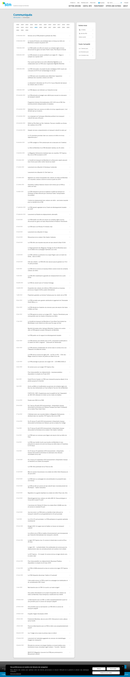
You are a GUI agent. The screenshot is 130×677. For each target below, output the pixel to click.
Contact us (72, 2)
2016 (63, 24)
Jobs (78, 2)
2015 (68, 24)
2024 (27, 24)
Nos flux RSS (83, 33)
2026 (17, 24)
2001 (22, 30)
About (125, 6)
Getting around (75, 6)
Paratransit (99, 6)
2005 (59, 27)
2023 (31, 24)
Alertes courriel (82, 37)
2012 (27, 27)
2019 (49, 24)
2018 (54, 24)
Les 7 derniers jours (83, 48)
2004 (63, 27)
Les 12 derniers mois (84, 55)
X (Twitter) (82, 29)
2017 (59, 24)
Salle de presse (17, 17)
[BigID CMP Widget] (65, 670)
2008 (45, 27)
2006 (54, 27)
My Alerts (101, 3)
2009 (40, 27)
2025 (22, 24)
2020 (45, 24)
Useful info (87, 6)
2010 (36, 27)
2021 (40, 24)
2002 (17, 30)
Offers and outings (113, 6)
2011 (31, 27)
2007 (49, 27)
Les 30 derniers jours (84, 52)
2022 (36, 24)
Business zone (84, 2)
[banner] (15, 4)
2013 (22, 27)
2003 (68, 27)
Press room (92, 2)
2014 (17, 27)
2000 (27, 30)
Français (126, 2)
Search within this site (108, 3)
